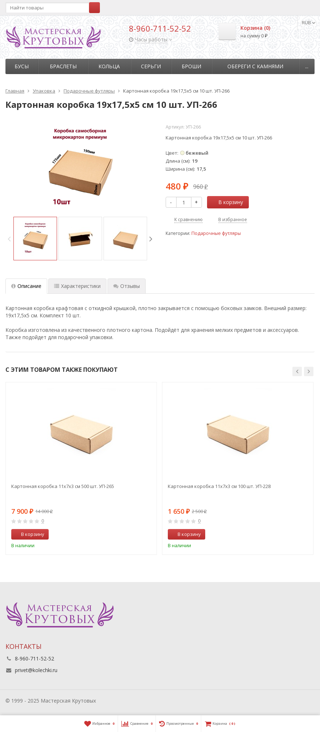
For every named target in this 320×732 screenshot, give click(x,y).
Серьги (151, 66)
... (306, 66)
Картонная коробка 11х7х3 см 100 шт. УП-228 (219, 486)
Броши (191, 66)
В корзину (226, 202)
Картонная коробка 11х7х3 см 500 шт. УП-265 (62, 486)
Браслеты (63, 66)
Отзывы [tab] (126, 285)
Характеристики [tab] (77, 285)
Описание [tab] (26, 285)
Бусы (22, 66)
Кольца (109, 66)
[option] (35, 238)
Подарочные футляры (216, 233)
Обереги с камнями (255, 66)
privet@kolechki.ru (36, 670)
